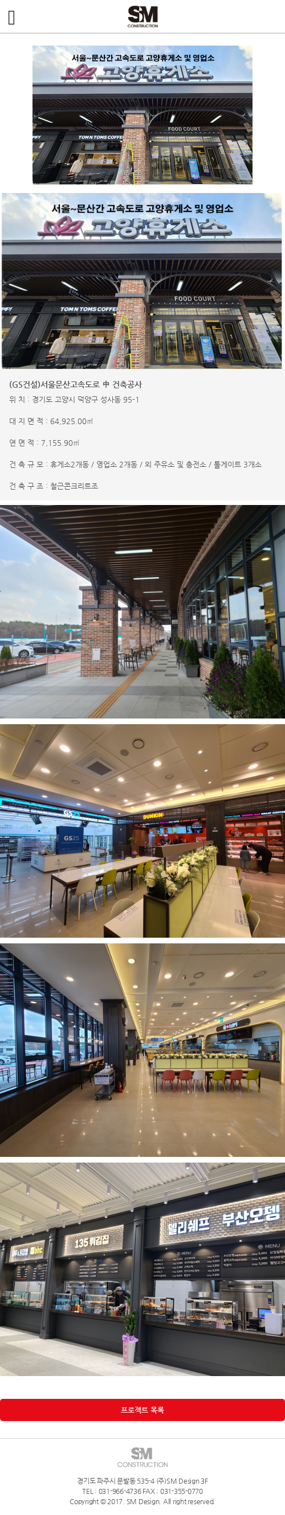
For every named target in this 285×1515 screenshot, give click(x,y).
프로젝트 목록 (142, 1410)
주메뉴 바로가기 (0, 0)
